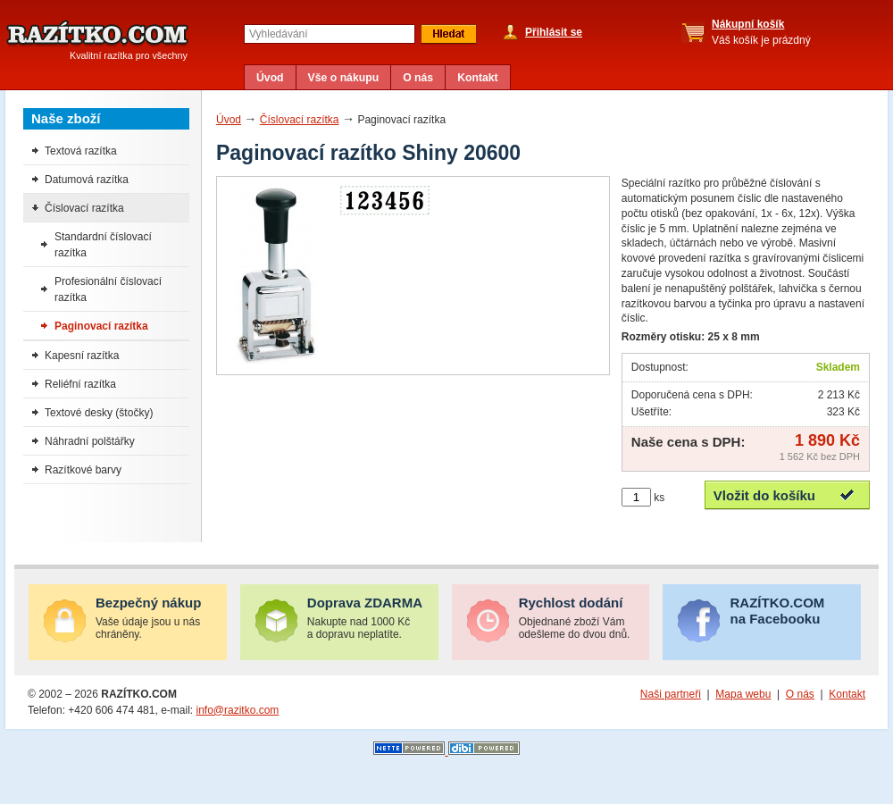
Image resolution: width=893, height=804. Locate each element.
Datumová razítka (87, 179)
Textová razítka (81, 151)
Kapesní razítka (82, 355)
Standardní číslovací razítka (103, 244)
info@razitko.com (237, 710)
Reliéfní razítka (80, 384)
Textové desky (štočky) (99, 412)
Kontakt (477, 77)
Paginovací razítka (101, 326)
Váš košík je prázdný (761, 32)
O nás (418, 77)
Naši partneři (670, 694)
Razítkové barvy (83, 470)
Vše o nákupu (344, 77)
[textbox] (329, 34)
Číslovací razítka (299, 119)
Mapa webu (743, 694)
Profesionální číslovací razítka (108, 289)
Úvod (270, 77)
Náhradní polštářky (90, 441)
